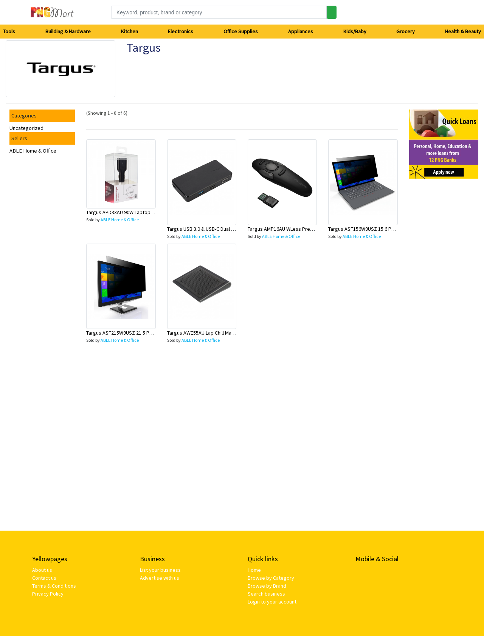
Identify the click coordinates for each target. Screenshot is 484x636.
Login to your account (272, 601)
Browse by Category (271, 577)
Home (254, 570)
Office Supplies (240, 31)
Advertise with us (159, 577)
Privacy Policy (48, 593)
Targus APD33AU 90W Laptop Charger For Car (136, 212)
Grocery (405, 31)
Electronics (180, 31)
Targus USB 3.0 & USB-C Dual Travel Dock (212, 228)
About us (42, 570)
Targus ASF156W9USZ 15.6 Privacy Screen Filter (381, 228)
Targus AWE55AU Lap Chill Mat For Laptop (213, 332)
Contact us (44, 577)
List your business (160, 570)
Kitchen (129, 31)
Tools (9, 31)
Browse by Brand (267, 585)
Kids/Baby (354, 31)
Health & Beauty (463, 31)
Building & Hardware (68, 31)
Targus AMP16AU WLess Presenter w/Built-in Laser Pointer (313, 228)
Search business (266, 593)
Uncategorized (26, 128)
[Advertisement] (443, 298)
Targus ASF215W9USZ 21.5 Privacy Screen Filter (139, 332)
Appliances (300, 31)
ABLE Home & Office (32, 150)
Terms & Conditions (54, 585)
